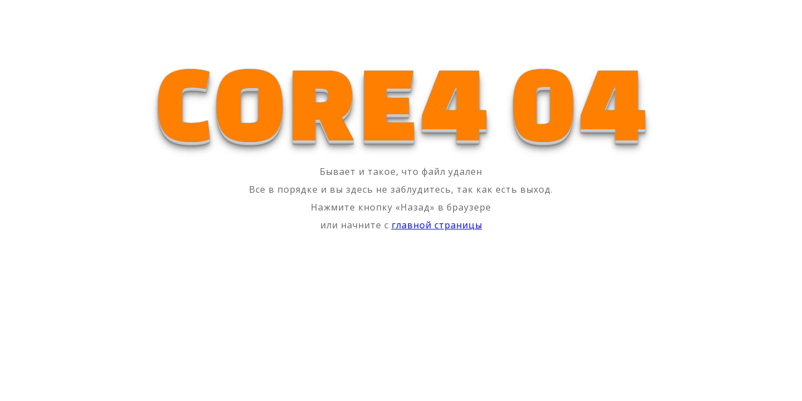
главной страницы (437, 225)
